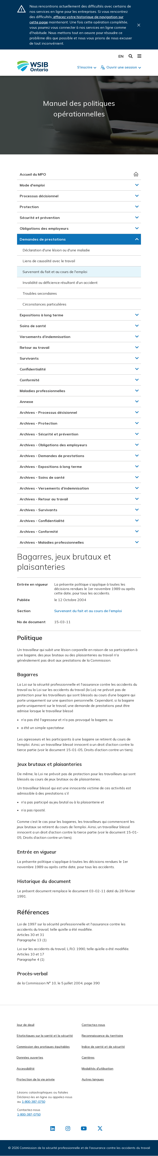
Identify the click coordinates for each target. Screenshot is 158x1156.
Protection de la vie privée (36, 1079)
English (120, 56)
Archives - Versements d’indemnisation (54, 488)
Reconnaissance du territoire (102, 1036)
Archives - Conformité (39, 531)
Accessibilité (26, 1069)
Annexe (26, 401)
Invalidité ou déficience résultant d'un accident (60, 282)
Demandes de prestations (43, 239)
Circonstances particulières (44, 304)
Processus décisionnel (39, 196)
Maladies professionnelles (42, 391)
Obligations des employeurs (44, 228)
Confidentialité (33, 369)
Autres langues (93, 1079)
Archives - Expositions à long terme (51, 466)
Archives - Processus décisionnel (48, 412)
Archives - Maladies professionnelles (52, 542)
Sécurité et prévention (40, 217)
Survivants (29, 358)
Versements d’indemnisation (45, 336)
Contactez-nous (93, 1025)
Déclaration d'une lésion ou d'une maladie (56, 250)
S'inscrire (84, 67)
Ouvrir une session (121, 67)
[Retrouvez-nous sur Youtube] (84, 1129)
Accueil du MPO (33, 174)
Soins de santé (33, 326)
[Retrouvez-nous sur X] (100, 1129)
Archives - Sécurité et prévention (49, 434)
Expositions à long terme (41, 315)
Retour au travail (34, 347)
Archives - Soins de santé (42, 477)
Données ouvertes (30, 1057)
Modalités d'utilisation (97, 1069)
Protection (29, 207)
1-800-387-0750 (33, 1102)
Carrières (88, 1057)
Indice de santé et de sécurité (103, 1047)
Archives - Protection (38, 423)
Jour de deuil (25, 1025)
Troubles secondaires (40, 293)
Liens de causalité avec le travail (49, 261)
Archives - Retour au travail (44, 499)
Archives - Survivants (38, 510)
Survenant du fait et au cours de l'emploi (55, 272)
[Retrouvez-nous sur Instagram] (68, 1129)
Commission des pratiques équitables (43, 1047)
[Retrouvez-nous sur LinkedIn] (52, 1129)
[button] (137, 185)
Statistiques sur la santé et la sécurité (45, 1036)
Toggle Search (130, 56)
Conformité (29, 380)
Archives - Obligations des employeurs (53, 445)
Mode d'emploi (32, 185)
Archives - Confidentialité (42, 520)
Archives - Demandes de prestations (52, 456)
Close (139, 25)
